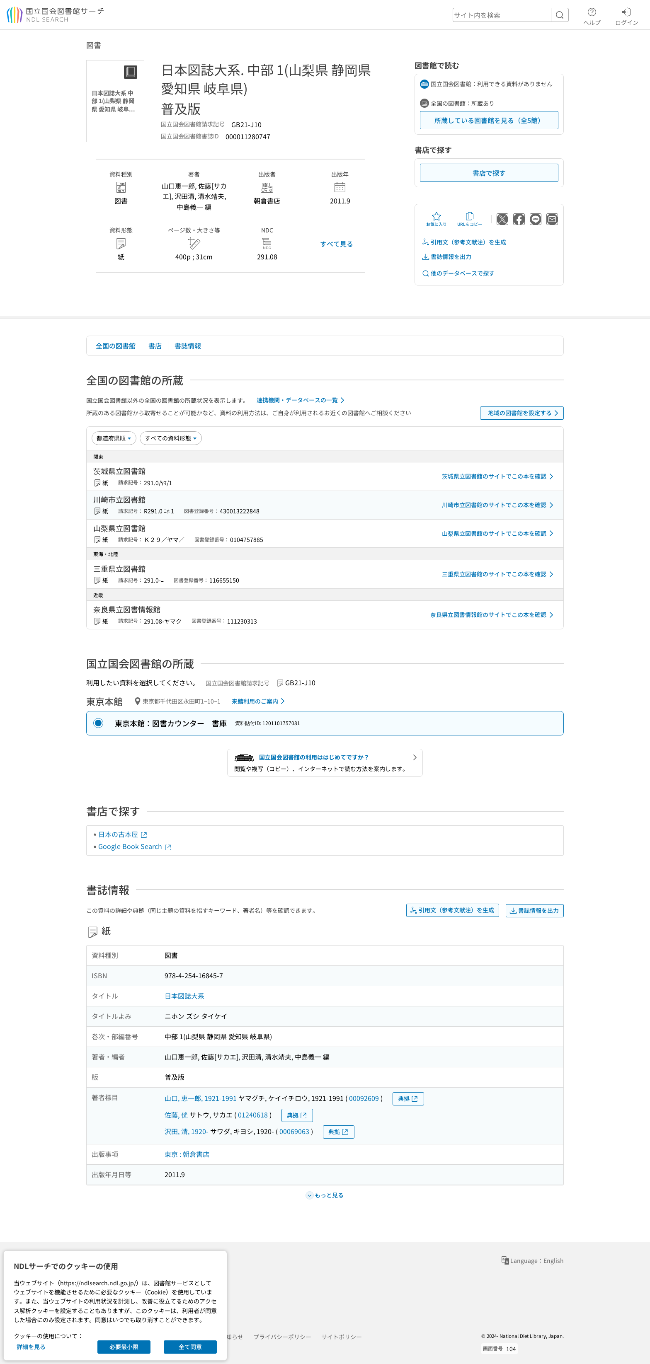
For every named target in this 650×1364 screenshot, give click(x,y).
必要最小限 (123, 1346)
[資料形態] (171, 438)
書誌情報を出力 (446, 256)
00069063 (294, 1131)
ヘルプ (592, 15)
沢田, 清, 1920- (187, 1131)
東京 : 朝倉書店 (187, 1154)
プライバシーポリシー (282, 1337)
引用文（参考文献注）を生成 (464, 242)
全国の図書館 (116, 346)
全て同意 (190, 1346)
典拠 (408, 1098)
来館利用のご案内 (260, 701)
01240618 (253, 1115)
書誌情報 (188, 346)
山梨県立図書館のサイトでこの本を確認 (499, 533)
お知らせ (231, 1337)
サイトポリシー (341, 1337)
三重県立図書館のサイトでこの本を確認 (499, 574)
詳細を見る (31, 1346)
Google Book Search (135, 846)
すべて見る (336, 244)
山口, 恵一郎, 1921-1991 (201, 1098)
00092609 (364, 1098)
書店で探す (489, 173)
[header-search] (511, 15)
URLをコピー (469, 219)
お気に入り (436, 219)
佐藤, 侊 (176, 1115)
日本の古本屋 (123, 834)
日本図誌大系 (184, 996)
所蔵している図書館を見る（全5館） (489, 120)
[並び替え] (114, 438)
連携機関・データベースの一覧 (302, 400)
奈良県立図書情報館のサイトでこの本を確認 (493, 615)
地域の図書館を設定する (524, 413)
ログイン (626, 15)
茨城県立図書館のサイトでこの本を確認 (499, 476)
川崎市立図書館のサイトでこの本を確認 (499, 505)
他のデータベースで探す (458, 273)
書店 (155, 346)
